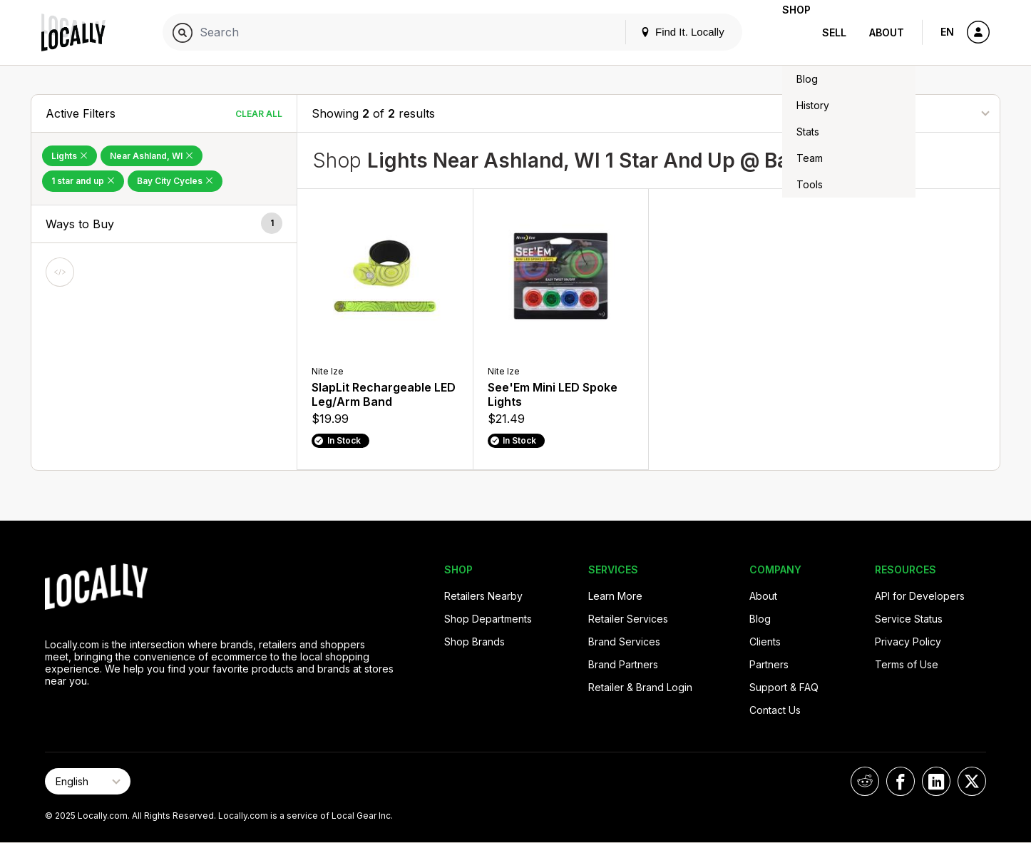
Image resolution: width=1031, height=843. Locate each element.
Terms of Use (906, 664)
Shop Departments (488, 619)
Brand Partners (623, 664)
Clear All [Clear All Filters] (258, 113)
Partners (769, 664)
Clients (765, 641)
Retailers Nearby (483, 596)
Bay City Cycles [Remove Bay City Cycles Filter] (175, 180)
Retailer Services (628, 619)
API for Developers (920, 596)
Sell (834, 32)
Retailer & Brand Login (640, 687)
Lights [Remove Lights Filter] (69, 155)
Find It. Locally (659, 32)
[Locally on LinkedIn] (936, 781)
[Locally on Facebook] (900, 781)
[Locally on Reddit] (865, 781)
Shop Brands (474, 641)
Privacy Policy (908, 641)
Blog (760, 619)
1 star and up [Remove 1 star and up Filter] (83, 180)
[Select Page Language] (87, 781)
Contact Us (775, 710)
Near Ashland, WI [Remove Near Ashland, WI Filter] (151, 155)
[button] (164, 224)
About (886, 32)
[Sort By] (914, 113)
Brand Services (624, 641)
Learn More (615, 596)
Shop (785, 32)
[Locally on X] (972, 781)
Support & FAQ (784, 687)
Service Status (909, 619)
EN (947, 32)
